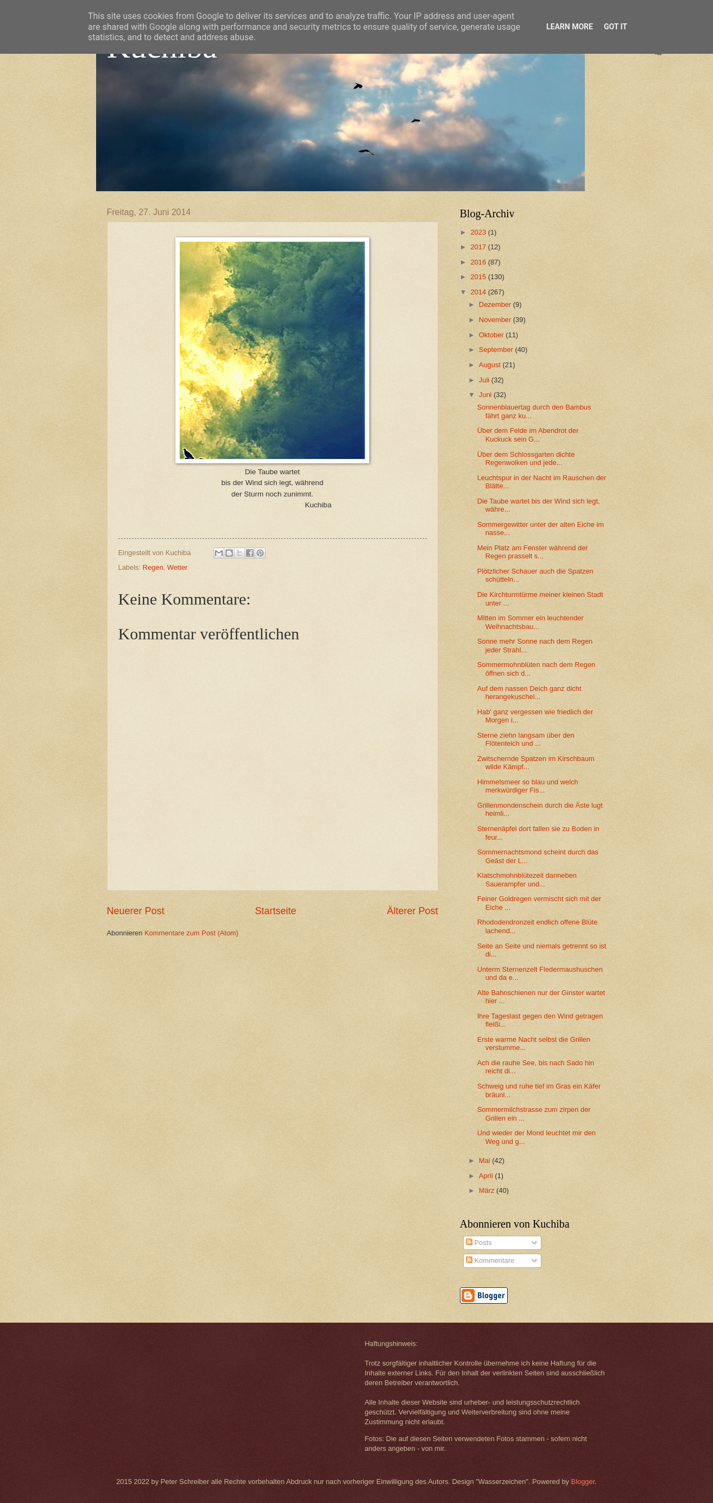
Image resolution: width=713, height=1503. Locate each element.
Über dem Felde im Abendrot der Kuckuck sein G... (528, 434)
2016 (479, 262)
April (487, 1176)
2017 (479, 247)
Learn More (569, 26)
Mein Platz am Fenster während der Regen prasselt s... (532, 552)
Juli (485, 380)
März (487, 1190)
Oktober (492, 335)
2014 (479, 292)
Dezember (496, 304)
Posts (479, 1242)
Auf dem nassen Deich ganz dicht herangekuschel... (529, 692)
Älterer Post (412, 910)
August (491, 365)
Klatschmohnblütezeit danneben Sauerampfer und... (527, 879)
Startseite (275, 910)
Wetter (177, 567)
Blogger (583, 1481)
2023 (479, 232)
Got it (615, 26)
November (496, 320)
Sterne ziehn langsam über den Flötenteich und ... (526, 739)
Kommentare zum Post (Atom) (191, 933)
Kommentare (490, 1260)
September (497, 349)
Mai (485, 1160)
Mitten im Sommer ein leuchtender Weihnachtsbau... (530, 622)
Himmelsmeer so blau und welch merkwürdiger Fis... (527, 786)
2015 (479, 277)
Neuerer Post (136, 910)
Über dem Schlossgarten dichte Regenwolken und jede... (526, 458)
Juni (486, 395)
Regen (153, 567)
